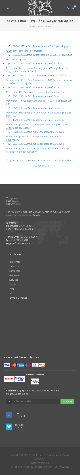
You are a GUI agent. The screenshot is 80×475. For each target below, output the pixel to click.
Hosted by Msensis (39, 462)
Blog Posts (13, 284)
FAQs (11, 288)
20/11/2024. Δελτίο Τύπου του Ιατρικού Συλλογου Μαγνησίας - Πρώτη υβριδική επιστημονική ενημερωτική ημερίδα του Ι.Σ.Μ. (38, 112)
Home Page (14, 261)
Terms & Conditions (18, 297)
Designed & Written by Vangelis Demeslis (31, 466)
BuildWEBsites (62, 466)
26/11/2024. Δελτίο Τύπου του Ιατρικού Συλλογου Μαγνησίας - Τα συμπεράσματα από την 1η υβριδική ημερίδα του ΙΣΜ (39, 100)
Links (11, 293)
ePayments (14, 270)
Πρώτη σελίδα (16, 160)
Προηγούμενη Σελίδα (39, 160)
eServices (13, 279)
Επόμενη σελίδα (63, 160)
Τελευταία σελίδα (40, 165)
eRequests (13, 275)
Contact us (13, 266)
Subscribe (67, 401)
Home (32, 26)
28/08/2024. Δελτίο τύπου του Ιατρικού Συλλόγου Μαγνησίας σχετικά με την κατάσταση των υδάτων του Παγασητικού (35, 135)
